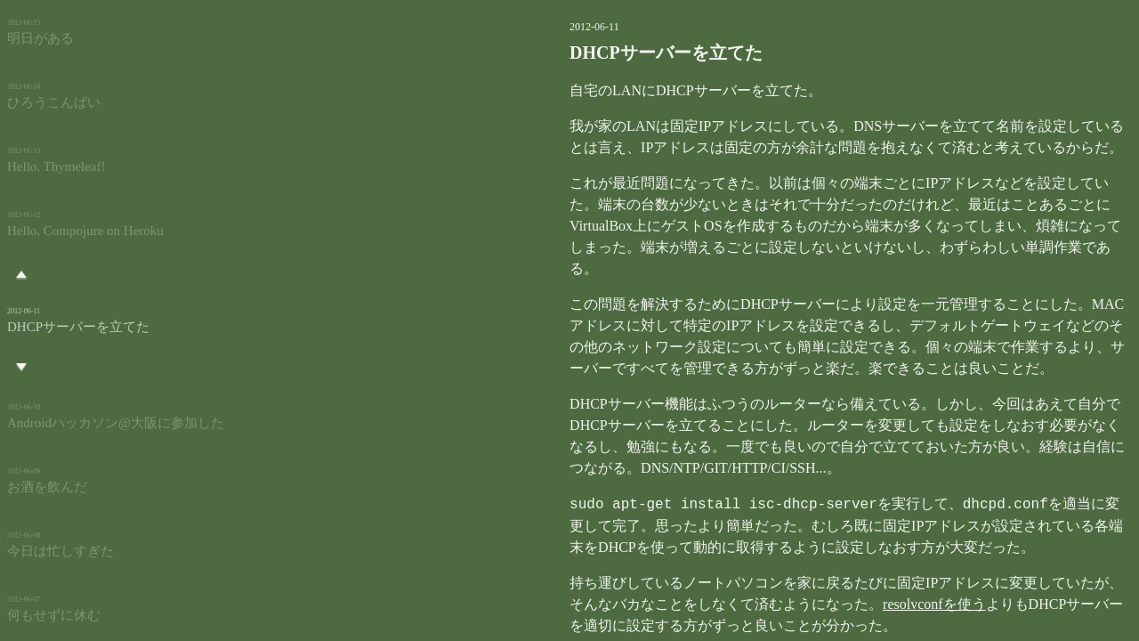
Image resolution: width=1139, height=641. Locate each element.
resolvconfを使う (777, 582)
